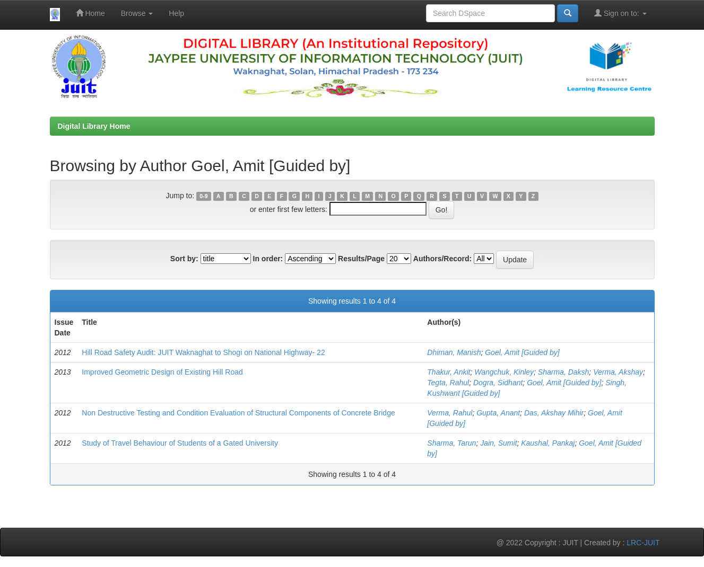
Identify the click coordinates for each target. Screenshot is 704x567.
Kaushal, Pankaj (548, 443)
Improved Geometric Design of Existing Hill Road (162, 372)
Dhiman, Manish (454, 352)
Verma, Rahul (449, 413)
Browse (137, 13)
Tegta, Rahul (448, 382)
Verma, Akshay (618, 372)
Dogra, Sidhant (498, 382)
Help (176, 13)
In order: (268, 258)
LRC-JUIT (643, 542)
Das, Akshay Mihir (554, 413)
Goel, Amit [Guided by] (522, 352)
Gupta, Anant (498, 413)
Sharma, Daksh (563, 372)
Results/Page (361, 258)
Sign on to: (620, 12)
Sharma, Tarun (451, 443)
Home (90, 12)
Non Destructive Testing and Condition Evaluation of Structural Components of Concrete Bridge (238, 413)
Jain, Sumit (498, 443)
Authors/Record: (442, 258)
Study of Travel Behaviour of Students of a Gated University (180, 443)
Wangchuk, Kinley (504, 372)
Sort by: (184, 258)
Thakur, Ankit (448, 372)
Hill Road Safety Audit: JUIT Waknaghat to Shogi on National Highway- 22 (203, 352)
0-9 (203, 196)
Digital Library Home (94, 126)
